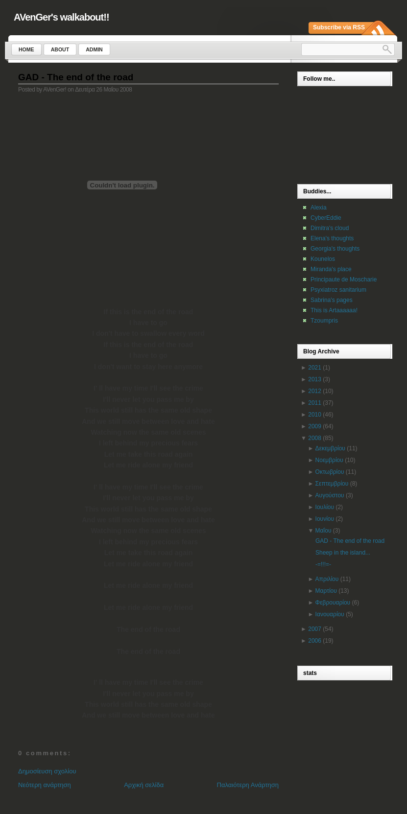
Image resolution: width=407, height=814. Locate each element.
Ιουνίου (324, 518)
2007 (314, 629)
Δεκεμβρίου (330, 448)
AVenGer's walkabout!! (61, 17)
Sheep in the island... (342, 552)
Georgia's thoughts (335, 248)
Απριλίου (327, 579)
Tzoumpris (324, 320)
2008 (314, 438)
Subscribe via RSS (339, 27)
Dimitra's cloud (330, 228)
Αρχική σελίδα (144, 785)
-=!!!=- (323, 564)
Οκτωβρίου (329, 471)
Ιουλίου (324, 507)
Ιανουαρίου (329, 614)
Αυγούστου (329, 495)
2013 (314, 379)
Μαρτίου (326, 590)
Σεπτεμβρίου (332, 483)
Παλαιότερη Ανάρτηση (248, 785)
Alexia (319, 207)
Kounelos (323, 259)
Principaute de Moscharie (344, 279)
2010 (314, 414)
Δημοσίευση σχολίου (47, 771)
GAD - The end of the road (75, 77)
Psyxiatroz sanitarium (338, 289)
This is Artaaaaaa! (334, 310)
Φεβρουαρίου (333, 602)
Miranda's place (331, 269)
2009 (314, 426)
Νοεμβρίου (329, 460)
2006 (314, 640)
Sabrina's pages (332, 300)
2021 (314, 367)
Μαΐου (323, 530)
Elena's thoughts (332, 238)
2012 (314, 391)
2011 (314, 402)
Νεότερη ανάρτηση (44, 785)
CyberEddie (326, 217)
